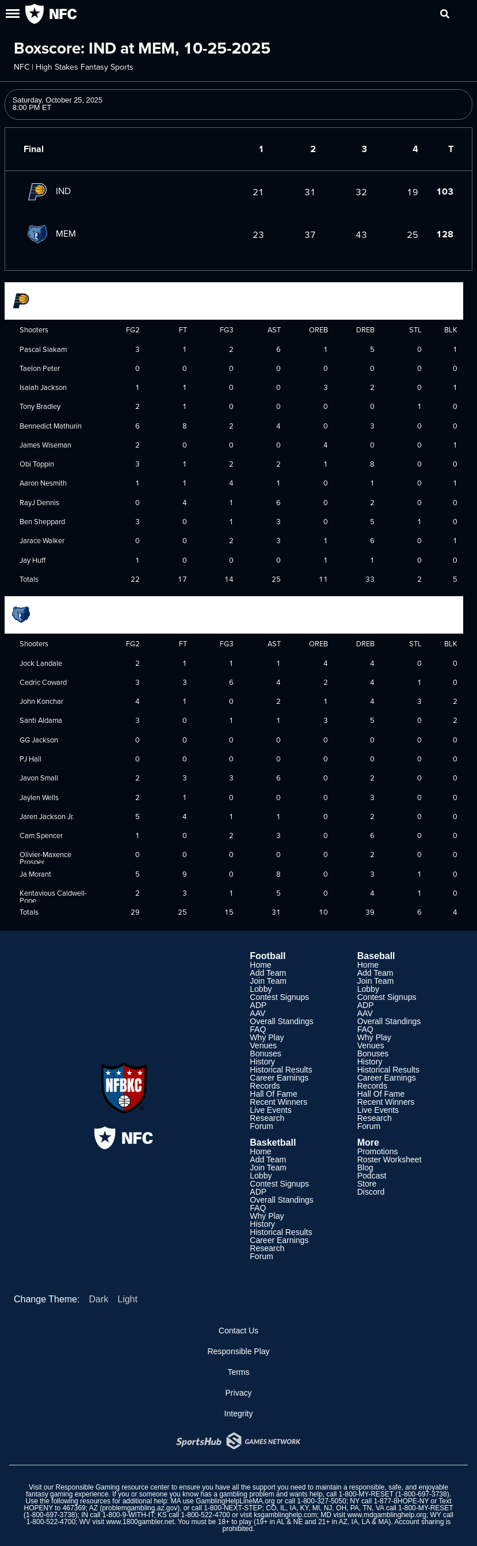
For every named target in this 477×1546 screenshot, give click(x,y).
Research (267, 1118)
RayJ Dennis (39, 502)
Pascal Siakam (43, 349)
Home (260, 964)
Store (366, 1183)
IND (47, 190)
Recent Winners (278, 1102)
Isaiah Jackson (43, 387)
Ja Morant (35, 874)
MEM (50, 233)
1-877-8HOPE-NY (401, 1501)
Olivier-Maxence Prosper (45, 858)
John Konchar (41, 701)
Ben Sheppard (42, 521)
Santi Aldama (41, 720)
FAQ (258, 1029)
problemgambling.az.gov (139, 1508)
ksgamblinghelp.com (285, 1515)
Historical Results (281, 1069)
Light (127, 1299)
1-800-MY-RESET (366, 1494)
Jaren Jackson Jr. (47, 816)
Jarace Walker (42, 540)
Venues (263, 1045)
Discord (370, 1191)
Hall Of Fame (273, 1093)
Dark (98, 1299)
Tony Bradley (40, 406)
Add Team (268, 972)
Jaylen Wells (39, 797)
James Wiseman (45, 444)
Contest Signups (279, 997)
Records (265, 1085)
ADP (258, 1005)
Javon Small (39, 777)
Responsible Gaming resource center (113, 1487)
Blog (365, 1167)
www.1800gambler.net (140, 1522)
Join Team (268, 981)
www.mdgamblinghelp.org (386, 1515)
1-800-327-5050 (321, 1501)
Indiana (36, 299)
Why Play (267, 1037)
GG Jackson (39, 739)
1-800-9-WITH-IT (128, 1515)
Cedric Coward (43, 682)
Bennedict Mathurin (51, 425)
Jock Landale (41, 663)
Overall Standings (282, 1021)
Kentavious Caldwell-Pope (53, 896)
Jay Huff (32, 560)
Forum (261, 1126)
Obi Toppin (37, 464)
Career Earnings (279, 1077)
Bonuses (265, 1053)
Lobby (261, 989)
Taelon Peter (40, 368)
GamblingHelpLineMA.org (235, 1501)
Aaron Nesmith (43, 483)
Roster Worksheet (389, 1159)
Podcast (372, 1175)
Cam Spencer (41, 835)
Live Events (270, 1110)
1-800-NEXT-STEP (233, 1508)
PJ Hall (30, 758)
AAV (257, 1013)
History (262, 1061)
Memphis (39, 613)
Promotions (377, 1151)
